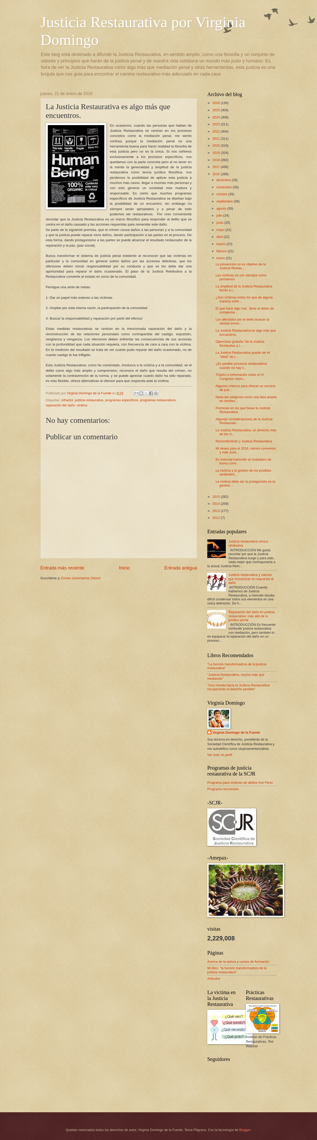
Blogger (244, 1130)
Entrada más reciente (62, 568)
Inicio (124, 568)
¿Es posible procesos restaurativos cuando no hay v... (241, 365)
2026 (216, 103)
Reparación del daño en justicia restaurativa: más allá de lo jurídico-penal (251, 616)
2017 (216, 167)
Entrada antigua (180, 568)
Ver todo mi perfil (219, 755)
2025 (216, 110)
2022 (216, 131)
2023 (216, 124)
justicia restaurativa (89, 400)
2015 (216, 497)
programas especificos (121, 400)
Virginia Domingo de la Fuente (236, 732)
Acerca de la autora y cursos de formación (238, 962)
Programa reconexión (223, 789)
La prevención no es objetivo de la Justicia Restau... (241, 266)
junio (220, 223)
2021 (216, 139)
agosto (221, 208)
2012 (216, 518)
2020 (216, 145)
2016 (216, 174)
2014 (216, 504)
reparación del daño (60, 405)
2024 (216, 117)
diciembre (223, 180)
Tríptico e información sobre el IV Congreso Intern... (240, 376)
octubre (222, 194)
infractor (67, 400)
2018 (216, 160)
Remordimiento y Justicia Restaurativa (244, 441)
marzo (221, 244)
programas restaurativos (158, 400)
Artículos (213, 978)
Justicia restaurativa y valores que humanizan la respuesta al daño (250, 579)
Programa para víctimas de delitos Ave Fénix (240, 782)
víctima (82, 405)
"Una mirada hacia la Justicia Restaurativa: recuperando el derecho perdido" (238, 687)
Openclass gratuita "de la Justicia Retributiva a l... (240, 343)
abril (219, 237)
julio (219, 215)
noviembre (224, 187)
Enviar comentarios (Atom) (80, 578)
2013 (216, 511)
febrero (222, 251)
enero (221, 258)
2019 (216, 153)
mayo (220, 230)
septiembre (225, 201)
